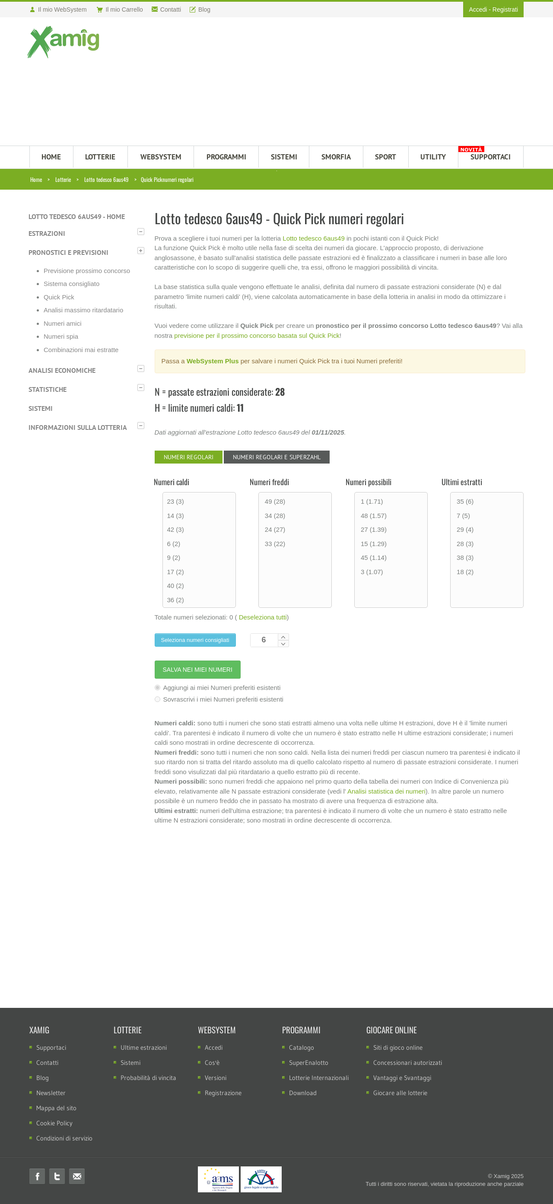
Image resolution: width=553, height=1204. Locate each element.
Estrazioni (47, 233)
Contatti (47, 1062)
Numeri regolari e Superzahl (277, 457)
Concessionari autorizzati (407, 1062)
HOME (51, 157)
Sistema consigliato (71, 283)
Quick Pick (59, 297)
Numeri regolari (188, 457)
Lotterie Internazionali (319, 1078)
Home (36, 179)
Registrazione (223, 1093)
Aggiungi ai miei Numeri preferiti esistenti (218, 687)
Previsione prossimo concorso (87, 270)
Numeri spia (61, 336)
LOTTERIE (100, 157)
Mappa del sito (56, 1108)
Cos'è (212, 1062)
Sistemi (41, 408)
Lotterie (63, 179)
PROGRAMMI (226, 157)
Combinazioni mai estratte (81, 349)
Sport (385, 157)
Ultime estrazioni (144, 1047)
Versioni (215, 1078)
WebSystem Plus (213, 361)
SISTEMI (284, 157)
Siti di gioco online (398, 1047)
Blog (42, 1078)
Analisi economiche (62, 370)
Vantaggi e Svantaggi (402, 1078)
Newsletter (51, 1093)
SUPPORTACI (490, 157)
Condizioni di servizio (64, 1138)
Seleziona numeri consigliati (195, 640)
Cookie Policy (54, 1123)
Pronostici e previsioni (68, 252)
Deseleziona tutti (263, 617)
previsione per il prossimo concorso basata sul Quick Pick (257, 335)
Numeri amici (63, 323)
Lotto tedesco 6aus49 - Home (77, 216)
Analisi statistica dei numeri (386, 791)
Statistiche (48, 389)
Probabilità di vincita (148, 1078)
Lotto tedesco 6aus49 (106, 179)
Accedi (478, 9)
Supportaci (51, 1047)
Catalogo (301, 1047)
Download (303, 1093)
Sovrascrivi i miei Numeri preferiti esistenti (219, 699)
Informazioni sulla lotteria (78, 427)
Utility (433, 157)
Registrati (505, 9)
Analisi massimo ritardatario (83, 310)
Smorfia (336, 157)
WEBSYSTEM (160, 157)
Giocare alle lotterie (400, 1093)
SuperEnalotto (308, 1062)
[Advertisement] (319, 82)
